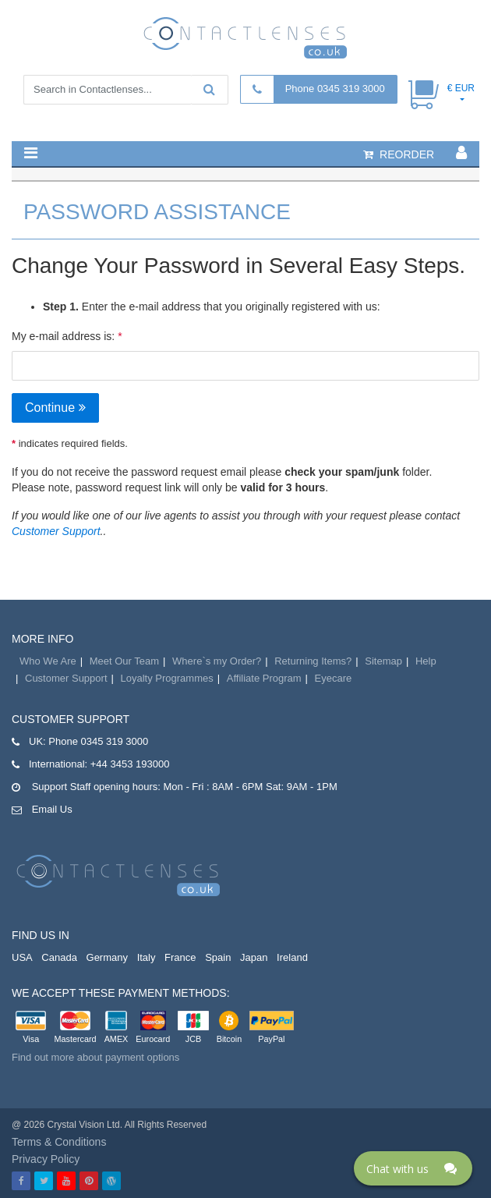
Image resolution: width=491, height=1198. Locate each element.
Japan (253, 957)
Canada (59, 957)
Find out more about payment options (95, 1057)
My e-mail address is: (63, 336)
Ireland (292, 957)
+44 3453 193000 (130, 764)
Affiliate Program (264, 678)
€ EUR (461, 88)
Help (425, 661)
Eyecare (333, 678)
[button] (30, 152)
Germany (107, 957)
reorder (398, 154)
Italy (146, 957)
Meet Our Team (124, 661)
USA (22, 957)
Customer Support (56, 531)
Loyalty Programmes (167, 678)
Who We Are (47, 661)
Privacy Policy (45, 1159)
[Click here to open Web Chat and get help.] (413, 1168)
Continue (55, 407)
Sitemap (383, 661)
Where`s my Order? (216, 661)
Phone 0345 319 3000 (335, 88)
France (180, 957)
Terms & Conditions (59, 1142)
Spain (218, 957)
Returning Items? (312, 661)
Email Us (52, 809)
